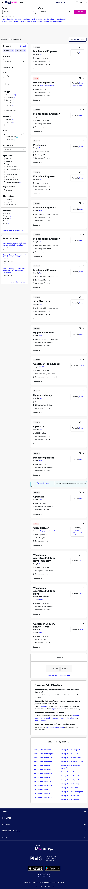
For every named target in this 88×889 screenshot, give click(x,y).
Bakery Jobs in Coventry (43, 773)
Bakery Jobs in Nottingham (71, 776)
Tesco (41, 564)
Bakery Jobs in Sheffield (70, 788)
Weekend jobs (49, 19)
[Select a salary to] (14, 84)
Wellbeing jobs (7, 19)
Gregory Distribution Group (49, 531)
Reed (40, 54)
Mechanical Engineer (45, 51)
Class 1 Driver (41, 527)
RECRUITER (44, 818)
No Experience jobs (22, 19)
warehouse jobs (40, 720)
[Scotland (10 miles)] (20, 50)
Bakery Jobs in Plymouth (70, 780)
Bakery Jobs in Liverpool (70, 750)
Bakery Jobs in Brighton (43, 762)
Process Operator (43, 82)
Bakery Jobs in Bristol (42, 766)
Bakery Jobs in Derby (42, 777)
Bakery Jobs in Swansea (70, 796)
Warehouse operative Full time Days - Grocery (44, 558)
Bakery (5, 39)
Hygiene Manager (43, 332)
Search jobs (80, 12)
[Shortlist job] (79, 47)
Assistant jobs (37, 19)
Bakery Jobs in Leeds (42, 793)
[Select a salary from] (14, 76)
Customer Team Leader (46, 363)
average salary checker (55, 727)
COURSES (44, 824)
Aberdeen (7, 218)
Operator (38, 426)
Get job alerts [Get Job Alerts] (77, 39)
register (62, 709)
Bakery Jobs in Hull (41, 789)
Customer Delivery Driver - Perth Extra (44, 626)
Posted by (7, 116)
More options (8, 196)
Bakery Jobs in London (69, 754)
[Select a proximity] (14, 61)
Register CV (60, 2)
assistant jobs (58, 718)
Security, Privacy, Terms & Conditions (51, 882)
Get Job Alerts (42, 483)
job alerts (44, 706)
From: (5, 72)
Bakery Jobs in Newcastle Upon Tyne (70, 767)
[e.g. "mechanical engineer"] (19, 12)
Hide (5, 131)
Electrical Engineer (44, 176)
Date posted (8, 145)
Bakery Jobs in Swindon (70, 800)
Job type (6, 92)
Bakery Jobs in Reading (70, 784)
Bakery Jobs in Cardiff (42, 769)
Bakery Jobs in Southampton (72, 792)
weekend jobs (69, 718)
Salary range (8, 67)
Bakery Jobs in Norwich (70, 772)
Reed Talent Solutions (47, 85)
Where (40, 8)
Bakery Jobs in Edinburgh (43, 781)
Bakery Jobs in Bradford (53, 21)
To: (4, 80)
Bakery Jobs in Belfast (10, 21)
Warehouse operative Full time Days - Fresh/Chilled (44, 592)
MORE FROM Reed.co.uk (44, 831)
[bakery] (8, 50)
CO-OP (41, 367)
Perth (6, 223)
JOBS (44, 812)
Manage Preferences (31, 882)
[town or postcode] (54, 12)
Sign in (54, 709)
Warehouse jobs (62, 19)
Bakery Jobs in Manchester (71, 758)
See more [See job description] (37, 69)
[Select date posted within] (14, 149)
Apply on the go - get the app (59, 675)
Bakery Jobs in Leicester (43, 797)
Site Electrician (42, 301)
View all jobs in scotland (13, 230)
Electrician (39, 145)
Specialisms (8, 156)
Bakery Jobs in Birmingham (31, 21)
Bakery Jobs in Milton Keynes (72, 762)
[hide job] (83, 47)
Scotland (17, 39)
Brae (5, 221)
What (4, 8)
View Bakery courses (19, 282)
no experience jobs (45, 718)
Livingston (7, 216)
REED (44, 837)
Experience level (9, 187)
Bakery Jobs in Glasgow (43, 785)
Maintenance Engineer (46, 113)
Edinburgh (7, 213)
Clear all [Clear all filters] (23, 46)
